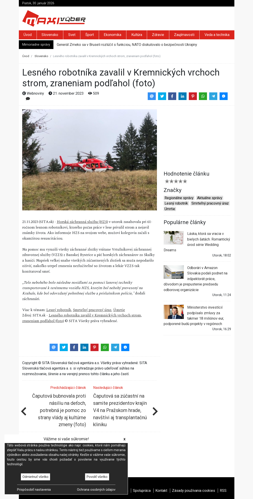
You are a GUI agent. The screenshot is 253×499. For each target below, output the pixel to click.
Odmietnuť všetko (35, 477)
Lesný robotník (58, 310)
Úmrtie (119, 310)
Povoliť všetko (97, 477)
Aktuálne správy (209, 198)
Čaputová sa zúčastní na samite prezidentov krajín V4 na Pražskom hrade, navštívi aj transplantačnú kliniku (120, 410)
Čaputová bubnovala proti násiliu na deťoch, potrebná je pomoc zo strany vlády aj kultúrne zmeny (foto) (59, 410)
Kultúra (136, 35)
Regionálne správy (179, 198)
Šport (89, 35)
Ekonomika (112, 35)
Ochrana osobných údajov (96, 490)
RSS (223, 490)
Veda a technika (217, 35)
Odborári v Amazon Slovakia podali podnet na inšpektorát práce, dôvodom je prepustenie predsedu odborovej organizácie (195, 278)
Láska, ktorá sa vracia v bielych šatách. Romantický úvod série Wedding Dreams (197, 241)
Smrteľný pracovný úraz (92, 310)
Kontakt (161, 490)
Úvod (28, 35)
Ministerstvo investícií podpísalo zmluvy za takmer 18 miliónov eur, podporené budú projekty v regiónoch (194, 315)
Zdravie (158, 35)
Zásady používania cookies (193, 490)
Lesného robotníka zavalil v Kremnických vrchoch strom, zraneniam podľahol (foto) (82, 318)
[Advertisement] (197, 137)
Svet (71, 35)
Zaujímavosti (184, 35)
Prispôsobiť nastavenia (34, 490)
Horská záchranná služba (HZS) (82, 222)
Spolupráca (142, 490)
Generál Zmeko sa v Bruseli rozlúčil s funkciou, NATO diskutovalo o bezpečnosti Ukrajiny (127, 44)
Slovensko (50, 35)
